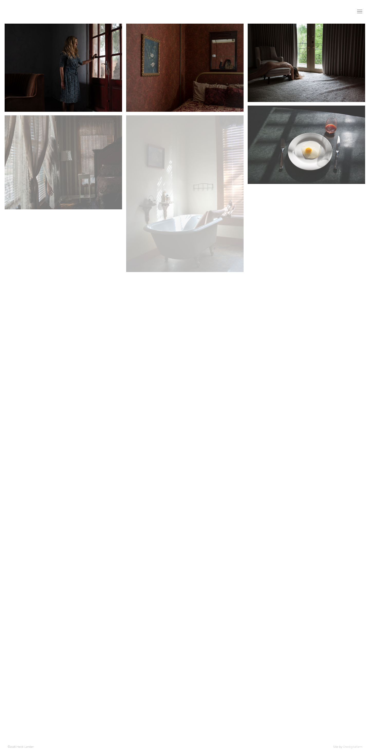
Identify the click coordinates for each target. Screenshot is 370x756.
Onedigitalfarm (352, 747)
